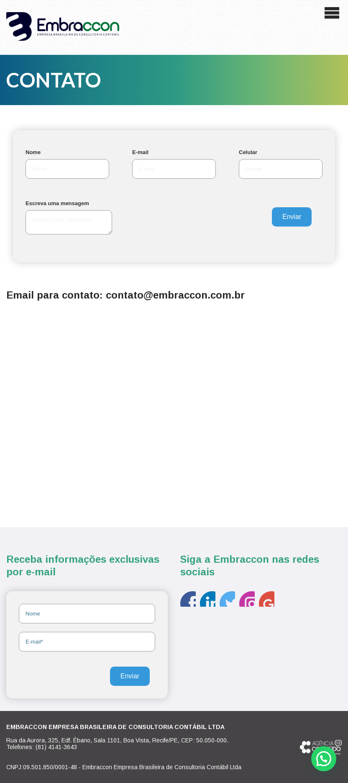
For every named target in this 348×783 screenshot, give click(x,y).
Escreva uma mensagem (57, 203)
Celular (248, 152)
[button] (323, 758)
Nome (33, 152)
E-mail (140, 152)
